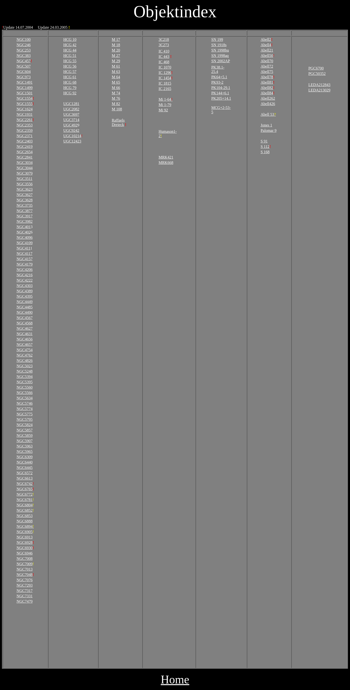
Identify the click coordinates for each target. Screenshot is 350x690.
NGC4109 (25, 243)
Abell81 (267, 82)
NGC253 (24, 50)
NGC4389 (25, 291)
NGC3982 (25, 221)
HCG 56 (70, 66)
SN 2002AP (220, 61)
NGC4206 (25, 270)
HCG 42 (70, 45)
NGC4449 (25, 302)
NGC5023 (25, 366)
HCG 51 (70, 56)
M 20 (116, 50)
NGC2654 (25, 152)
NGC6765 (25, 489)
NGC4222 (25, 280)
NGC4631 (25, 334)
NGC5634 (25, 398)
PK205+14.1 (221, 98)
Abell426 (268, 104)
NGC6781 (25, 500)
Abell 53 (268, 114)
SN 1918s (219, 45)
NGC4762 (25, 355)
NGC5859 (25, 435)
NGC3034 (25, 163)
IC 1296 (164, 73)
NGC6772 (25, 494)
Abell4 (266, 45)
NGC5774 (25, 409)
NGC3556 (25, 184)
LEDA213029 (319, 90)
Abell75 (267, 72)
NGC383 (24, 56)
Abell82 (267, 88)
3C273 (163, 45)
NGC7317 (25, 591)
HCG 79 (70, 88)
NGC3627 (25, 195)
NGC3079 (25, 173)
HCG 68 (70, 82)
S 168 (265, 152)
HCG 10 (70, 39)
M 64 (116, 77)
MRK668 (165, 163)
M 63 (116, 72)
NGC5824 (25, 425)
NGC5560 (25, 387)
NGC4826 (25, 360)
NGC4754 (25, 350)
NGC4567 (25, 318)
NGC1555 (25, 104)
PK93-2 (217, 82)
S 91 (264, 141)
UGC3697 (71, 114)
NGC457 (24, 61)
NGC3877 (25, 211)
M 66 (116, 88)
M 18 (116, 45)
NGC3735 (25, 205)
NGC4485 (25, 307)
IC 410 (163, 51)
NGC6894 (25, 526)
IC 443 (163, 56)
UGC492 (70, 125)
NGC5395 (25, 382)
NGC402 (24, 232)
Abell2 (266, 39)
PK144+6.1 (220, 93)
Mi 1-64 (165, 99)
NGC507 (24, 66)
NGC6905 (25, 532)
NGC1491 (25, 82)
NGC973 (24, 77)
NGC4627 (25, 328)
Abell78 (267, 77)
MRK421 (165, 157)
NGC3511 (24, 179)
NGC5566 (25, 393)
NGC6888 (25, 521)
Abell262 (268, 98)
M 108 (117, 109)
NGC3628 (25, 200)
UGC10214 (72, 136)
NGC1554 (25, 98)
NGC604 (24, 72)
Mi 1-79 (164, 105)
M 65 (116, 82)
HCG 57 (70, 72)
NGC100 (24, 39)
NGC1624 (25, 109)
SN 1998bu (220, 50)
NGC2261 (25, 120)
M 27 (116, 56)
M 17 (116, 39)
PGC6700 (316, 68)
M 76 (116, 98)
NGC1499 (25, 88)
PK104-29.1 (220, 88)
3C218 (163, 39)
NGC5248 (25, 371)
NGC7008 (25, 558)
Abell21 (267, 50)
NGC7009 (25, 564)
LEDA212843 (319, 85)
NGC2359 (25, 130)
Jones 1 (266, 125)
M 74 (116, 93)
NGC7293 (25, 585)
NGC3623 (25, 189)
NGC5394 (25, 377)
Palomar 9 (268, 130)
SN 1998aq (220, 56)
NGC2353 (25, 125)
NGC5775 (25, 414)
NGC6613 (25, 478)
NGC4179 (25, 264)
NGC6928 (25, 542)
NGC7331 (25, 596)
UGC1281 (71, 104)
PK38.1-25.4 (217, 69)
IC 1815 (164, 83)
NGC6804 (25, 505)
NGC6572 (25, 473)
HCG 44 (70, 50)
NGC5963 (25, 446)
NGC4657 (25, 344)
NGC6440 (25, 462)
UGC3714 (71, 120)
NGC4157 (25, 259)
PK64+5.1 (219, 77)
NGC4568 (25, 323)
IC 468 (163, 62)
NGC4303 (25, 286)
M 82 (116, 104)
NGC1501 (25, 93)
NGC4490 (25, 312)
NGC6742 (25, 484)
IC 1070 (164, 67)
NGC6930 (25, 548)
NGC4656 (25, 339)
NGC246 (24, 45)
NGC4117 (24, 253)
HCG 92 (70, 93)
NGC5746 (25, 403)
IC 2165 (164, 89)
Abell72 (267, 66)
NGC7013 (25, 569)
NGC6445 (25, 468)
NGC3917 (25, 216)
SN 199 (217, 39)
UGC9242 (71, 130)
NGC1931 (25, 114)
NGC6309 (25, 457)
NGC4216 (25, 275)
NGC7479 (25, 601)
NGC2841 (25, 157)
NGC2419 (25, 146)
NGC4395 (25, 296)
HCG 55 (70, 61)
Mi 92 (163, 110)
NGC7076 (25, 580)
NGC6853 (25, 516)
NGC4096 (25, 237)
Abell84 (267, 93)
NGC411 (23, 248)
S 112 (265, 146)
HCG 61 (70, 77)
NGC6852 (25, 510)
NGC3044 (25, 168)
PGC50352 (317, 74)
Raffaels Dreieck (118, 122)
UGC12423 (72, 141)
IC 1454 (164, 78)
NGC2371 (25, 136)
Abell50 (267, 56)
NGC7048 (25, 575)
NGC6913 (25, 537)
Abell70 (267, 61)
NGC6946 (25, 553)
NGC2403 (25, 141)
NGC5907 (25, 441)
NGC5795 (25, 419)
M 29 (116, 61)
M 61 (116, 66)
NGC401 (24, 227)
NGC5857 (25, 430)
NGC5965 (25, 451)
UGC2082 (71, 109)
